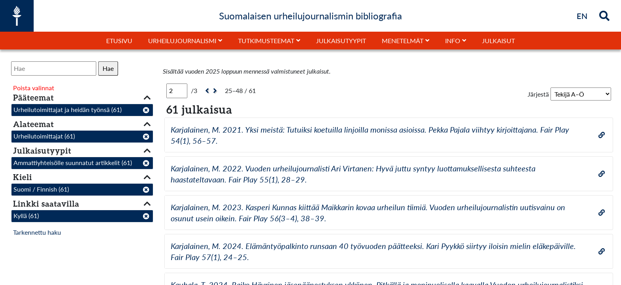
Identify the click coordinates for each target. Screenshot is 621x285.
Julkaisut (498, 40)
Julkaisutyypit (341, 40)
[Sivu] (176, 91)
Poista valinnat (33, 87)
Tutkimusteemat (266, 40)
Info (452, 40)
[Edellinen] (206, 91)
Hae (108, 68)
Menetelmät (402, 40)
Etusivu (119, 40)
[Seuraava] (216, 91)
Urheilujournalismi (182, 40)
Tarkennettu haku (37, 232)
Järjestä (538, 94)
